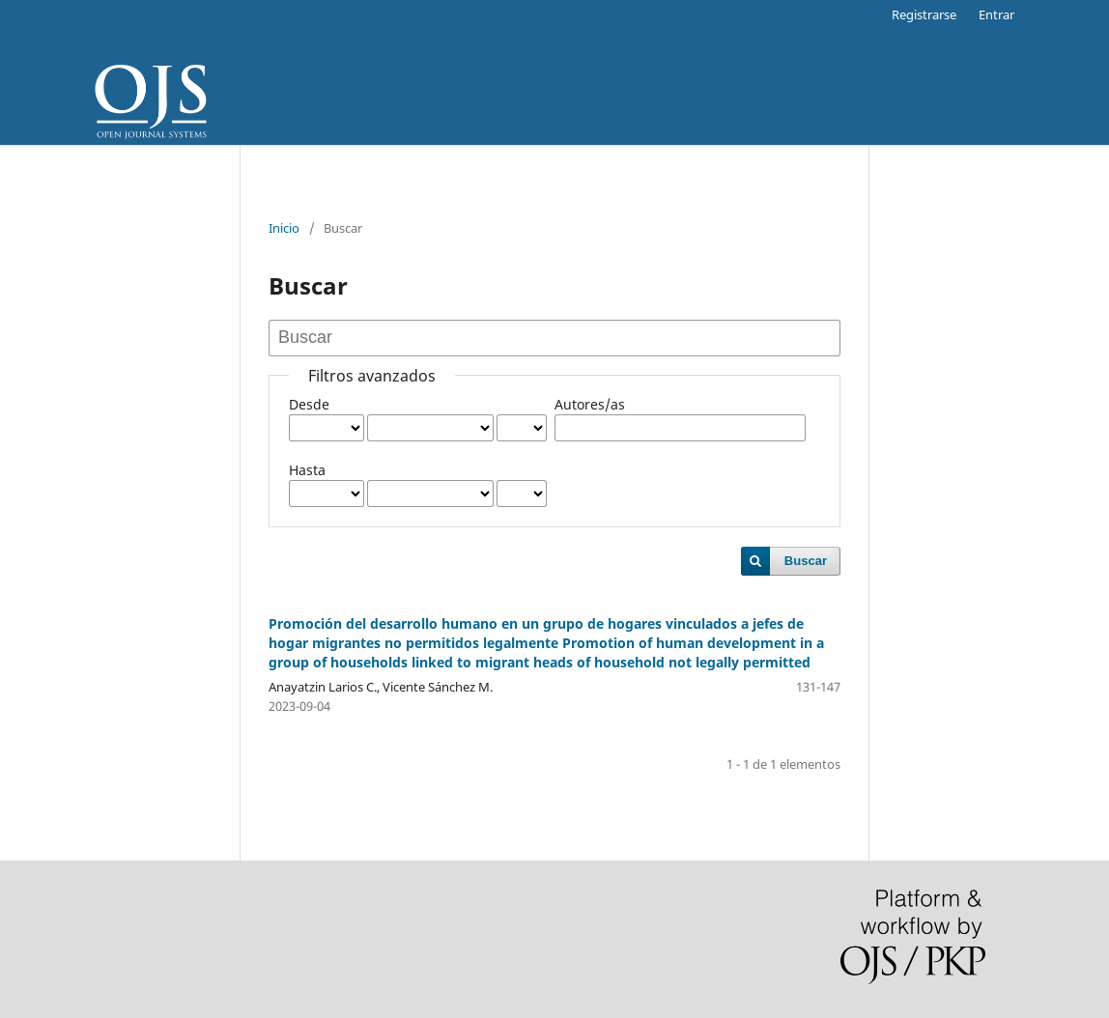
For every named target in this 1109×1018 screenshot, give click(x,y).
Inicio (284, 228)
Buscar (805, 560)
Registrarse (924, 14)
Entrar (996, 14)
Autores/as (589, 404)
